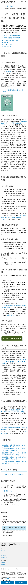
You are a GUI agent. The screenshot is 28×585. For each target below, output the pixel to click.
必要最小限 (7, 582)
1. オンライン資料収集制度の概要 (11, 36)
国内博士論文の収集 (8, 532)
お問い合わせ (10, 315)
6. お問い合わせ (6, 47)
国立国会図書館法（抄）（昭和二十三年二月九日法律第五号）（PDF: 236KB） (14, 446)
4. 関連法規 (5, 42)
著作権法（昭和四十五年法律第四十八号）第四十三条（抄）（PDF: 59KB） (14, 462)
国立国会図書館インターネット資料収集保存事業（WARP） (14, 123)
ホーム (3, 6)
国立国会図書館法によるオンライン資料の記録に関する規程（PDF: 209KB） (14, 454)
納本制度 (8, 71)
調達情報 (3, 565)
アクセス (3, 550)
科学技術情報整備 (7, 535)
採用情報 (3, 562)
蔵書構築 (5, 517)
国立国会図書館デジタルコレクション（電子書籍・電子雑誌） (14, 361)
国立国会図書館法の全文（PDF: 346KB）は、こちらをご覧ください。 (14, 450)
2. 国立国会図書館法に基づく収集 (11, 38)
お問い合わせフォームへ (9, 491)
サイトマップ (4, 553)
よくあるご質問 (5, 555)
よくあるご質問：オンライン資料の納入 (13, 474)
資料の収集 (10, 6)
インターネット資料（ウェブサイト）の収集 (14, 524)
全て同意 (21, 582)
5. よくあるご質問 (7, 44)
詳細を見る (7, 578)
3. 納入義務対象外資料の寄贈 (10, 40)
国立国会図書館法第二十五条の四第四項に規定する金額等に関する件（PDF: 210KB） (14, 458)
